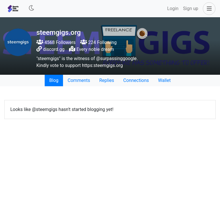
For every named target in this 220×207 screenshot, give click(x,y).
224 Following (98, 42)
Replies (106, 80)
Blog (53, 80)
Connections (136, 80)
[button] (208, 8)
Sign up (190, 8)
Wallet (164, 80)
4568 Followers (56, 42)
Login (172, 8)
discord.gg (53, 49)
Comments (79, 80)
